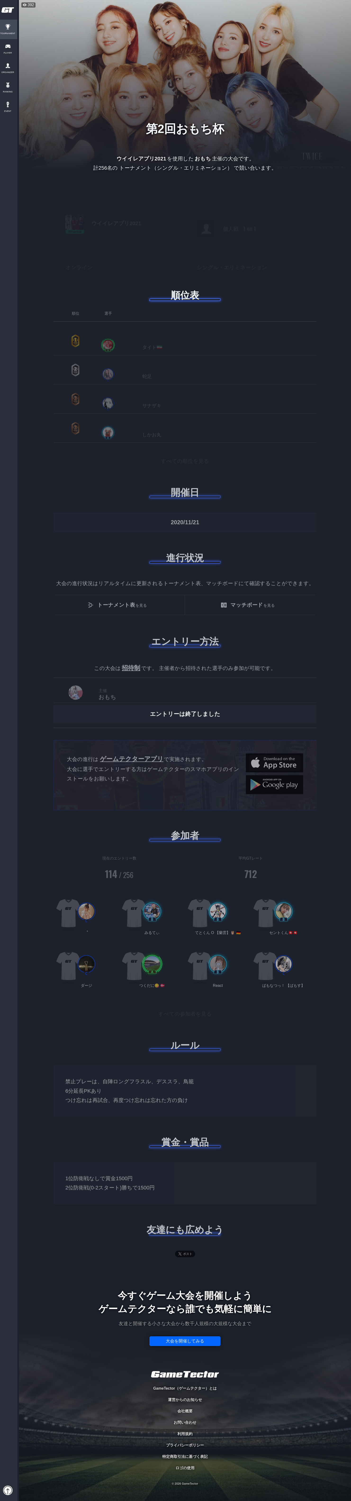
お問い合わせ (185, 1422)
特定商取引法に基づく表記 (185, 1457)
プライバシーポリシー (185, 1445)
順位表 (185, 295)
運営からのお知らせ (185, 1400)
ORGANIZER (9, 72)
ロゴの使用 (185, 1468)
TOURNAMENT (9, 33)
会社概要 (185, 1411)
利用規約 (185, 1434)
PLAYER (9, 53)
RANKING (9, 92)
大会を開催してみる (185, 1341)
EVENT (9, 111)
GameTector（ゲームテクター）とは (185, 1388)
